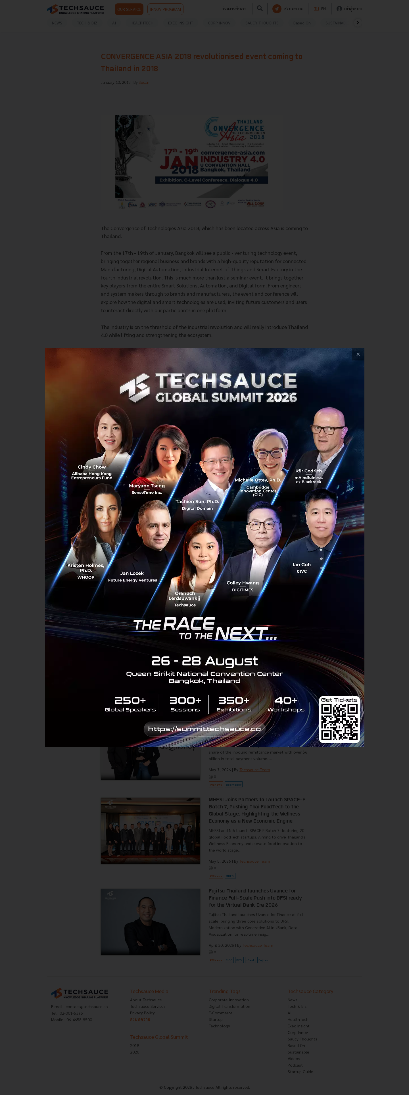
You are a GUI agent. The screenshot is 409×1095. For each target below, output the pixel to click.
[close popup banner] (358, 354)
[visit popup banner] (204, 547)
